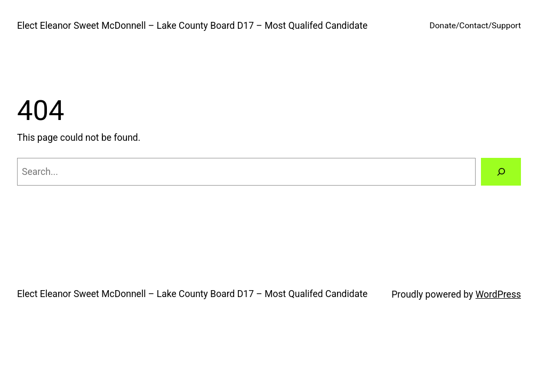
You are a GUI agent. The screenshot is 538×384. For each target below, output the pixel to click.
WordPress (498, 294)
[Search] (501, 171)
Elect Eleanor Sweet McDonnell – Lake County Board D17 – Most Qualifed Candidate (192, 25)
